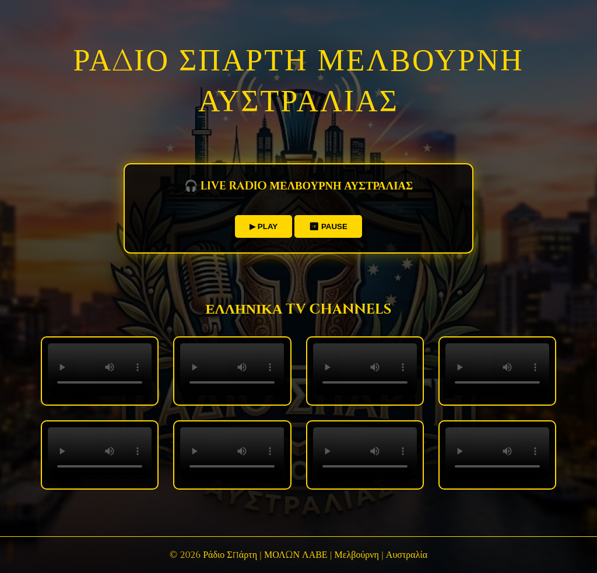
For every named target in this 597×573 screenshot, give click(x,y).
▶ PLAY (264, 226)
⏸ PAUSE (328, 226)
